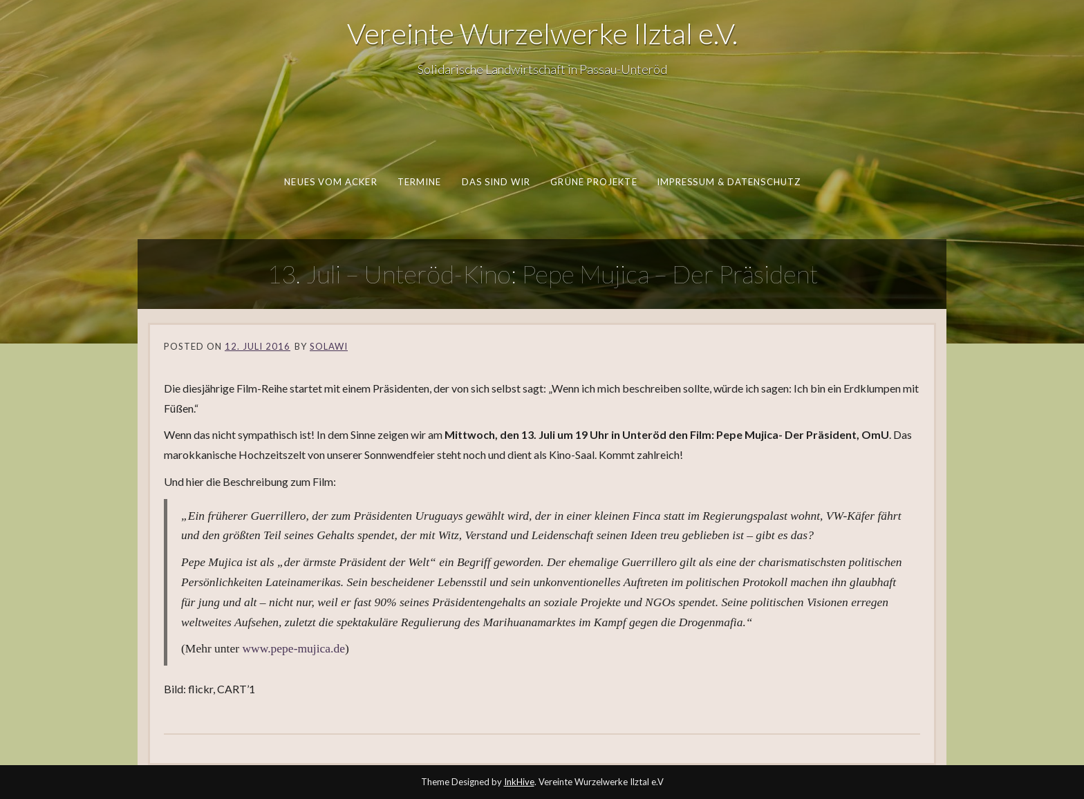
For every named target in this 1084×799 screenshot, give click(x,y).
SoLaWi (329, 346)
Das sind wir (495, 181)
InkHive (519, 781)
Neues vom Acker (330, 181)
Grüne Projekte (593, 181)
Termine (419, 181)
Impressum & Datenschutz (728, 181)
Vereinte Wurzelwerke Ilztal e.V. (542, 33)
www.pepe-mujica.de (293, 648)
